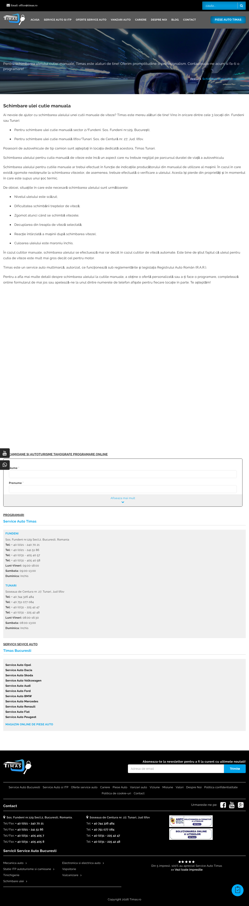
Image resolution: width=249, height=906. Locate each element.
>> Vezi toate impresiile (187, 870)
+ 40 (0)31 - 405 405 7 (29, 835)
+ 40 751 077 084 (103, 829)
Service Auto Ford (18, 691)
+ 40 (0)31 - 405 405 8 (29, 842)
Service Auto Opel (18, 665)
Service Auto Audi (18, 686)
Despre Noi (159, 19)
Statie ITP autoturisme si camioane (27, 869)
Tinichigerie (11, 875)
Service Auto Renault (20, 706)
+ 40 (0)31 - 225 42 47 (106, 835)
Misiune (167, 787)
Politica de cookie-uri (116, 793)
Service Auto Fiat (17, 712)
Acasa (35, 19)
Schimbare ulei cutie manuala (223, 79)
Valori (180, 787)
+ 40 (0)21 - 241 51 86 (29, 829)
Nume (13, 468)
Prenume (15, 483)
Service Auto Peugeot (20, 717)
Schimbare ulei (13, 881)
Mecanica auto (13, 863)
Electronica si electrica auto (81, 863)
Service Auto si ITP (58, 19)
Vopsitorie (69, 869)
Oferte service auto (91, 19)
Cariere (141, 19)
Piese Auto (120, 787)
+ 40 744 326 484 (103, 823)
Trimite (235, 768)
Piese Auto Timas (228, 19)
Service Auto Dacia (18, 670)
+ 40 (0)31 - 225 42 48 (106, 842)
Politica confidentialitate (221, 787)
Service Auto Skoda (19, 675)
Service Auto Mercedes (21, 701)
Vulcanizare (70, 875)
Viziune (155, 787)
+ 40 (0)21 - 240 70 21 (29, 823)
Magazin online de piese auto (29, 724)
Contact (189, 19)
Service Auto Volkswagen (23, 680)
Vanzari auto (121, 19)
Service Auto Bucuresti (24, 787)
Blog (175, 19)
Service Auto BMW (18, 696)
